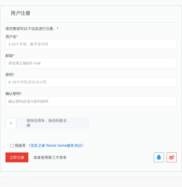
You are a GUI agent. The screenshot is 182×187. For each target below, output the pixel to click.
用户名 (11, 37)
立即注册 (17, 157)
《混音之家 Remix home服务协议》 (56, 145)
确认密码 (13, 93)
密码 (9, 74)
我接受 (50, 145)
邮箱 (9, 56)
